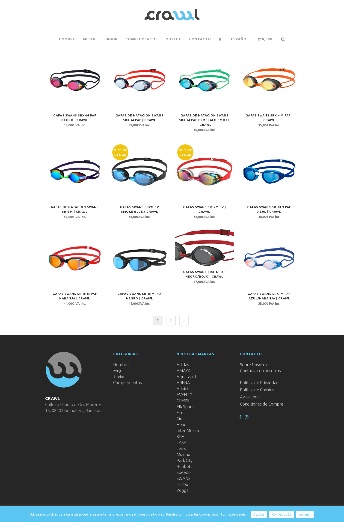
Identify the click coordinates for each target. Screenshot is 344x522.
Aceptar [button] (258, 514)
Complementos (127, 382)
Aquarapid (186, 376)
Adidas (183, 364)
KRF (180, 436)
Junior (119, 376)
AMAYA (184, 370)
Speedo (184, 472)
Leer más (305, 514)
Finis (180, 412)
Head (182, 424)
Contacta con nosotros (260, 370)
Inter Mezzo (188, 430)
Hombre (121, 364)
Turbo (182, 484)
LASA (182, 442)
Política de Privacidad (259, 382)
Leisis (181, 448)
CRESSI (183, 400)
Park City (185, 460)
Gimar (182, 418)
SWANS (183, 478)
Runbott (184, 466)
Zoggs (182, 490)
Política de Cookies (257, 389)
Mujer (118, 370)
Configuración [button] (281, 514)
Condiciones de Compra (261, 404)
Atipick (183, 388)
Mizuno (183, 454)
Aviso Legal (250, 396)
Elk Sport (185, 406)
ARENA (183, 382)
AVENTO (185, 394)
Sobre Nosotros (254, 364)
